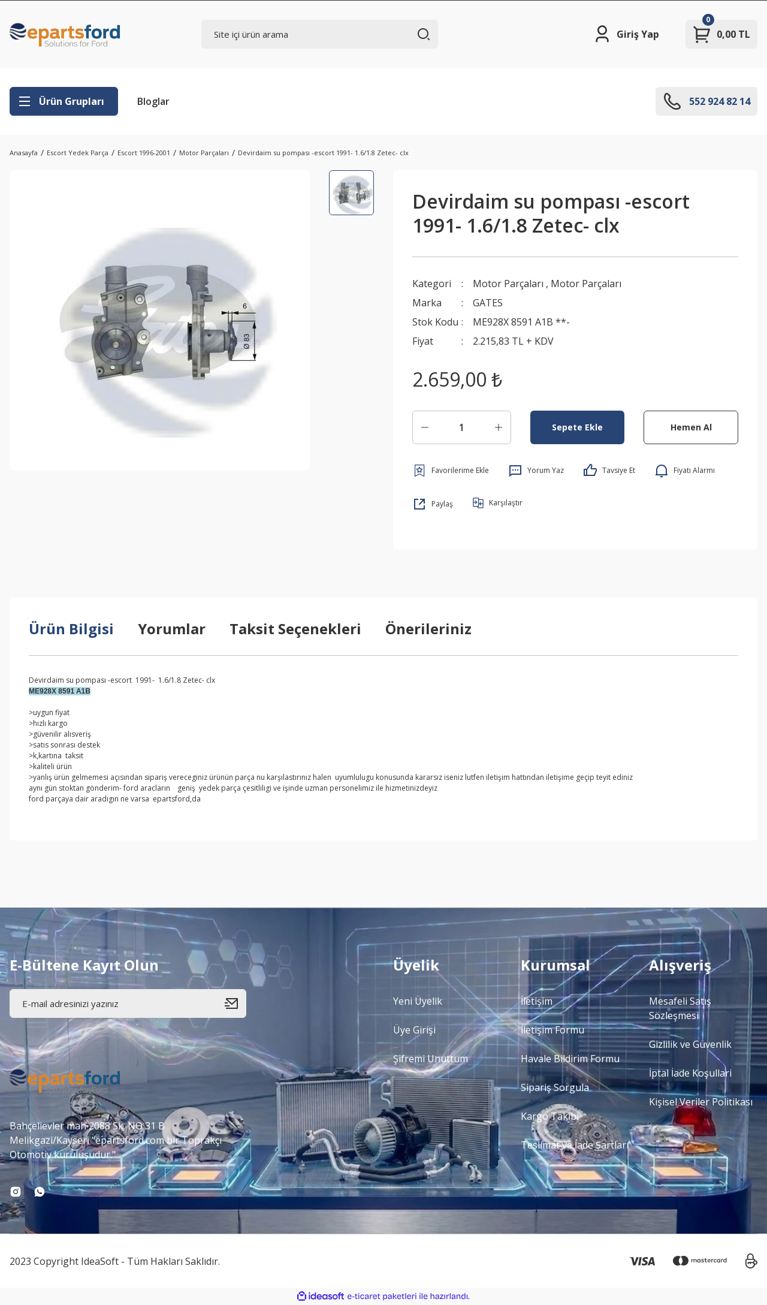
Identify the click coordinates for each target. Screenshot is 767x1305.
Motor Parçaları (508, 283)
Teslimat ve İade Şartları (575, 1145)
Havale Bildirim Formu (570, 1058)
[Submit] (235, 1003)
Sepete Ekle (577, 427)
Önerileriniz (428, 628)
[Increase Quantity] (499, 427)
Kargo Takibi (550, 1116)
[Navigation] (64, 101)
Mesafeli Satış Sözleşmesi (680, 1008)
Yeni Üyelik (417, 1001)
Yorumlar (172, 628)
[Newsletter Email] (128, 1003)
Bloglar (153, 101)
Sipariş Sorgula (555, 1087)
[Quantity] (462, 427)
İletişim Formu (552, 1029)
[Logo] (65, 34)
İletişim (536, 1001)
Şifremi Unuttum (430, 1058)
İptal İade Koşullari (690, 1073)
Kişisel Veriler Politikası (701, 1101)
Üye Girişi (414, 1029)
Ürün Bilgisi (71, 628)
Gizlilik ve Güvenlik (690, 1044)
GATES (488, 302)
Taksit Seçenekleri (295, 628)
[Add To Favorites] (450, 470)
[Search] (319, 34)
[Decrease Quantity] (425, 427)
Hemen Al (691, 427)
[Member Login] (625, 34)
